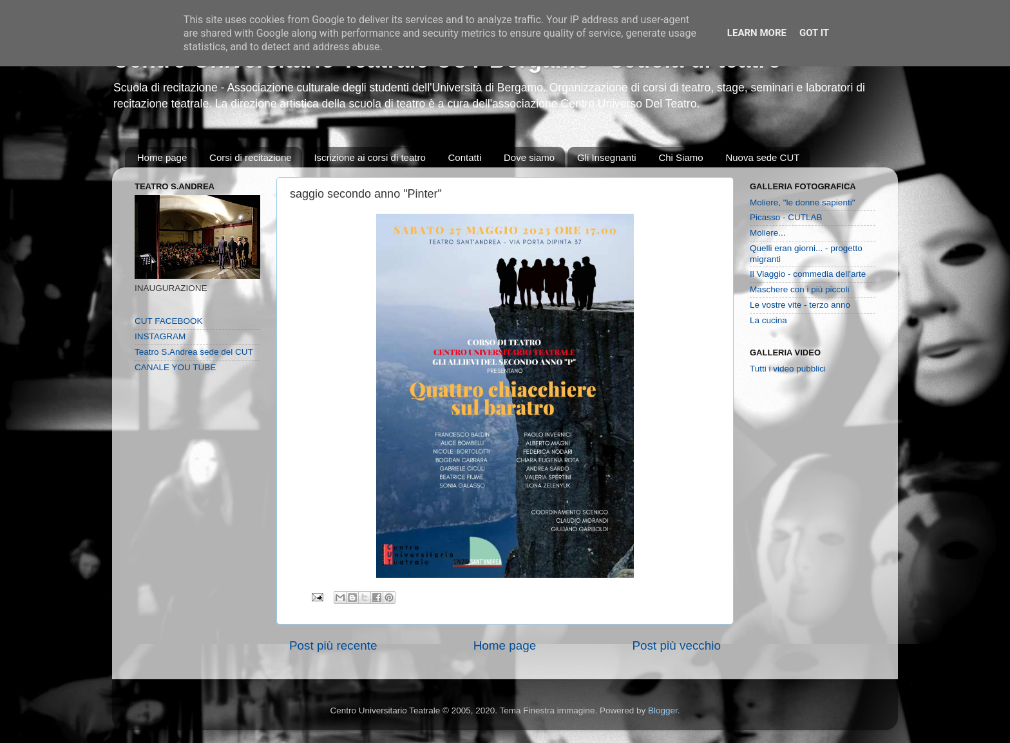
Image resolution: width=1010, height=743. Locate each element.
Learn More (756, 33)
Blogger (663, 710)
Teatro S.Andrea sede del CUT (194, 352)
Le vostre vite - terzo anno (800, 305)
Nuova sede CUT (762, 157)
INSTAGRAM (160, 336)
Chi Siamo (680, 157)
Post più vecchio (676, 645)
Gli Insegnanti (606, 157)
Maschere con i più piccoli (800, 289)
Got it (814, 33)
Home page (162, 157)
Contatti (465, 157)
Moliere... (768, 233)
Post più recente (333, 645)
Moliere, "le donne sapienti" (802, 202)
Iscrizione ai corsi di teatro (369, 157)
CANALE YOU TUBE (175, 367)
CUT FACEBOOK (169, 321)
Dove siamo (529, 157)
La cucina (768, 320)
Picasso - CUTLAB (786, 217)
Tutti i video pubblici (788, 368)
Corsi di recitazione (250, 157)
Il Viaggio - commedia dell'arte (808, 274)
